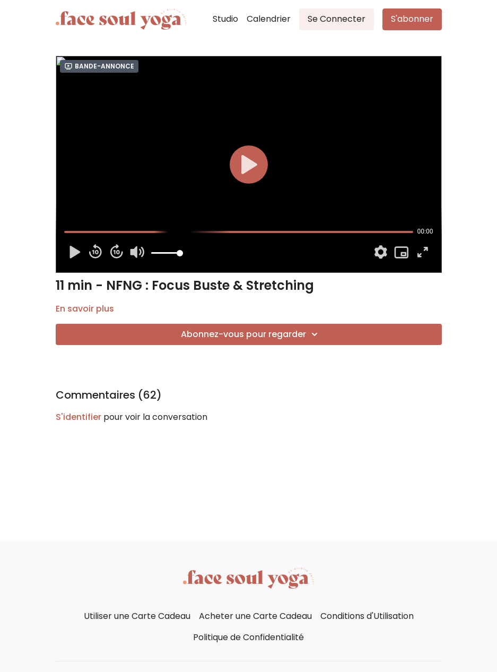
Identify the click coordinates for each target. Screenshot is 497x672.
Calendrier (269, 19)
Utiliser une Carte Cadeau (137, 616)
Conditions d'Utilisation (367, 616)
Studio (225, 19)
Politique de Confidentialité (248, 637)
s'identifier (78, 417)
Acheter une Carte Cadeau (255, 616)
